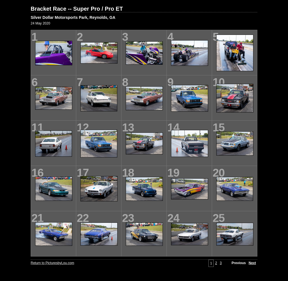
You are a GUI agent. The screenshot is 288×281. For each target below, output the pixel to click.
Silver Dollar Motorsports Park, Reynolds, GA (73, 17)
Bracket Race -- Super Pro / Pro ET (77, 9)
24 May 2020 (40, 23)
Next (252, 263)
